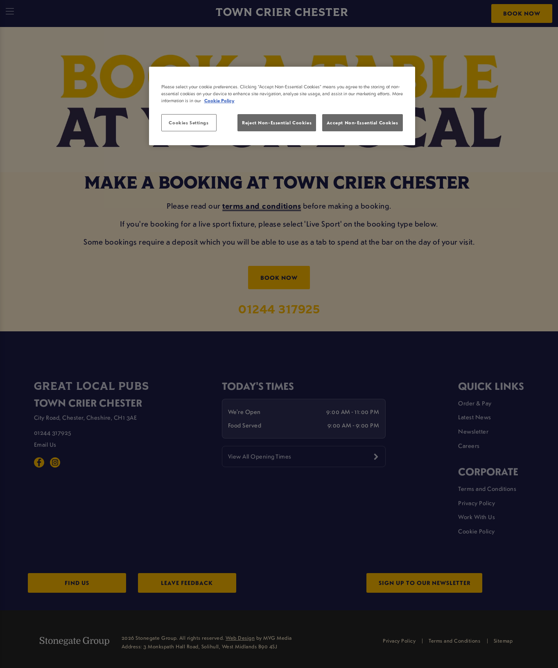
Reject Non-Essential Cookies (277, 122)
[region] (282, 106)
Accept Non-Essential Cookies (362, 122)
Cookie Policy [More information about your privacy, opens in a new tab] (219, 100)
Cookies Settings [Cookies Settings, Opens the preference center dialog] (188, 122)
